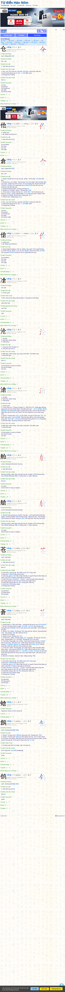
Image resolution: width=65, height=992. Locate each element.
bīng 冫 (20, 268)
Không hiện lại (56, 989)
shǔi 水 (20, 343)
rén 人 (19, 29)
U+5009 (8, 125)
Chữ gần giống (7, 259)
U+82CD (9, 608)
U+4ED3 (9, 29)
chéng (28, 88)
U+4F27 (9, 90)
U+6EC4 (9, 401)
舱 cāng (19, 22)
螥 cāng (6, 24)
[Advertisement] (23, 207)
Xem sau (44, 989)
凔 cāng (37, 20)
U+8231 (8, 492)
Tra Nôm (21, 15)
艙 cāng (27, 22)
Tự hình (5, 74)
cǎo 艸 (19, 608)
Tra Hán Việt (8, 15)
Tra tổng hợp (5, 5)
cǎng (19, 606)
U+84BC (9, 671)
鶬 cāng (14, 24)
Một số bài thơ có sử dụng (9, 83)
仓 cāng (4, 20)
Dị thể (4, 77)
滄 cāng (10, 22)
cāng (11, 27)
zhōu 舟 (20, 492)
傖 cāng (28, 20)
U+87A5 (9, 786)
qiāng (20, 803)
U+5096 (8, 223)
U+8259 (8, 537)
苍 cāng (35, 22)
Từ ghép (5, 80)
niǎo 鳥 (20, 805)
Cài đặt (34, 989)
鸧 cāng (22, 24)
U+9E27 (9, 882)
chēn (19, 88)
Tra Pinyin (37, 15)
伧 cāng (12, 20)
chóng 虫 (21, 786)
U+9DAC (9, 805)
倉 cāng (20, 20)
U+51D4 (9, 268)
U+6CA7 (9, 343)
